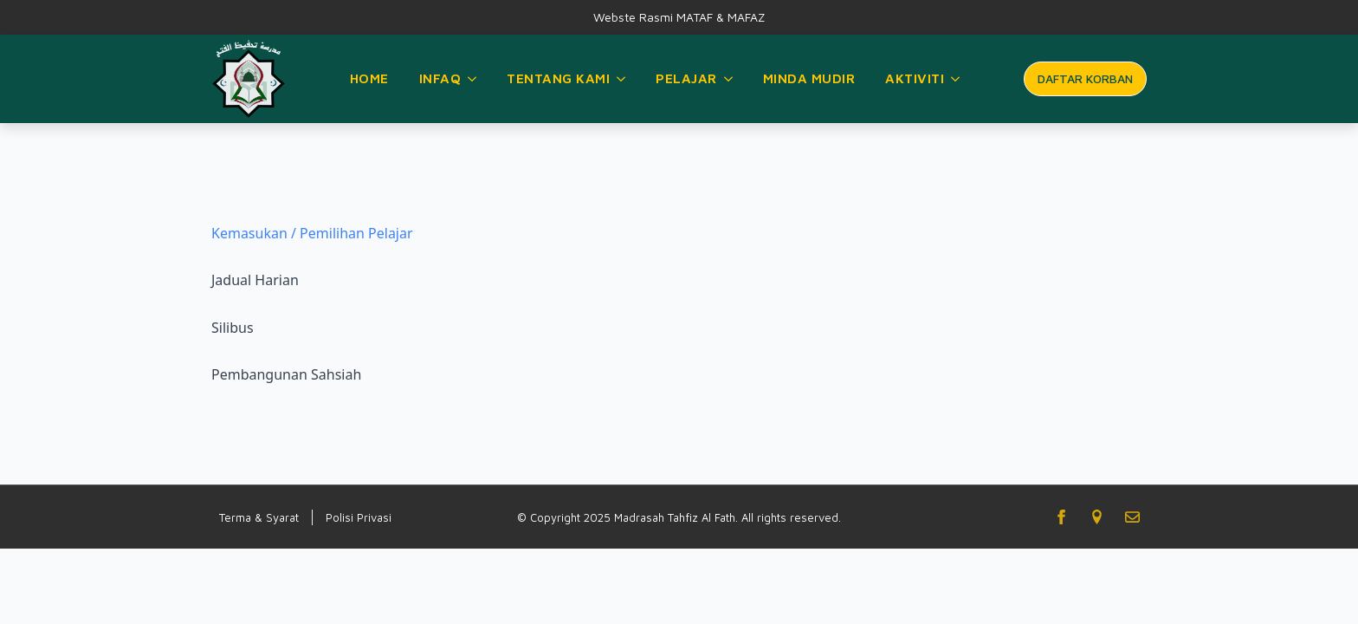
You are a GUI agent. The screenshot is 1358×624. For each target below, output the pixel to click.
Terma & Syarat (259, 517)
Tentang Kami (558, 78)
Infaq (440, 78)
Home (369, 78)
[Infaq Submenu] (473, 79)
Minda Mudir (809, 78)
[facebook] (1061, 517)
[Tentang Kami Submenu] (622, 79)
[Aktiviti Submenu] (956, 79)
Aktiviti (914, 78)
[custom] (1097, 517)
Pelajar (686, 78)
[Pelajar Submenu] (729, 79)
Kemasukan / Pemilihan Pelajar (312, 233)
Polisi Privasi (358, 517)
